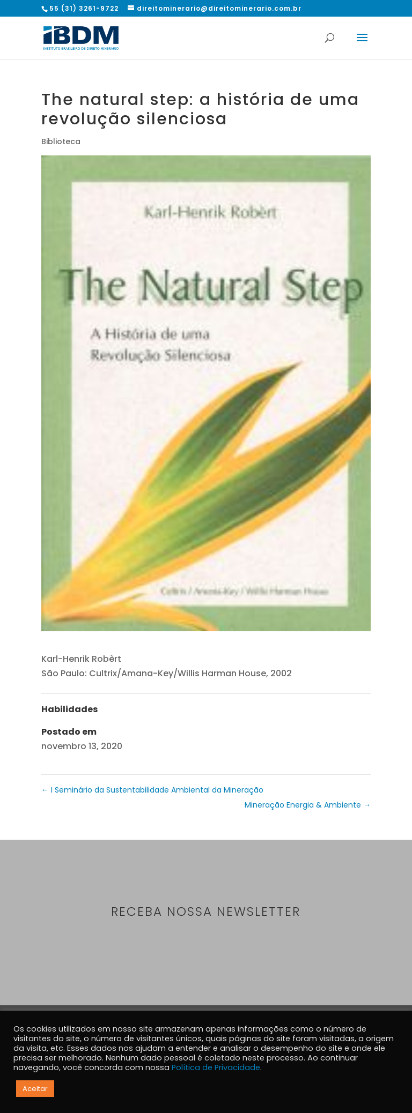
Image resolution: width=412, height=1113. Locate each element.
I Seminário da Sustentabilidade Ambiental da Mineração (152, 790)
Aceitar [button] (35, 1089)
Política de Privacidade (216, 1067)
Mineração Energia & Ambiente (308, 805)
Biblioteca (60, 141)
